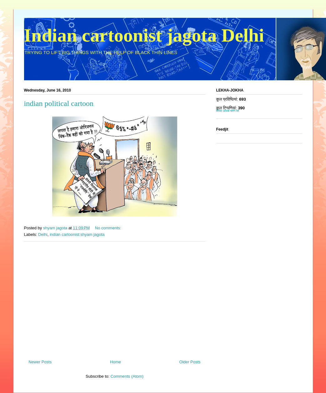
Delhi (43, 234)
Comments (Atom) (127, 376)
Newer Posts (40, 362)
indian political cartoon (59, 103)
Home (115, 362)
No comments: (108, 228)
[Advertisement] (115, 298)
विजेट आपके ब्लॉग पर (227, 110)
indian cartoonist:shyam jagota (77, 234)
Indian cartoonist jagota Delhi (144, 35)
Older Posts (190, 362)
